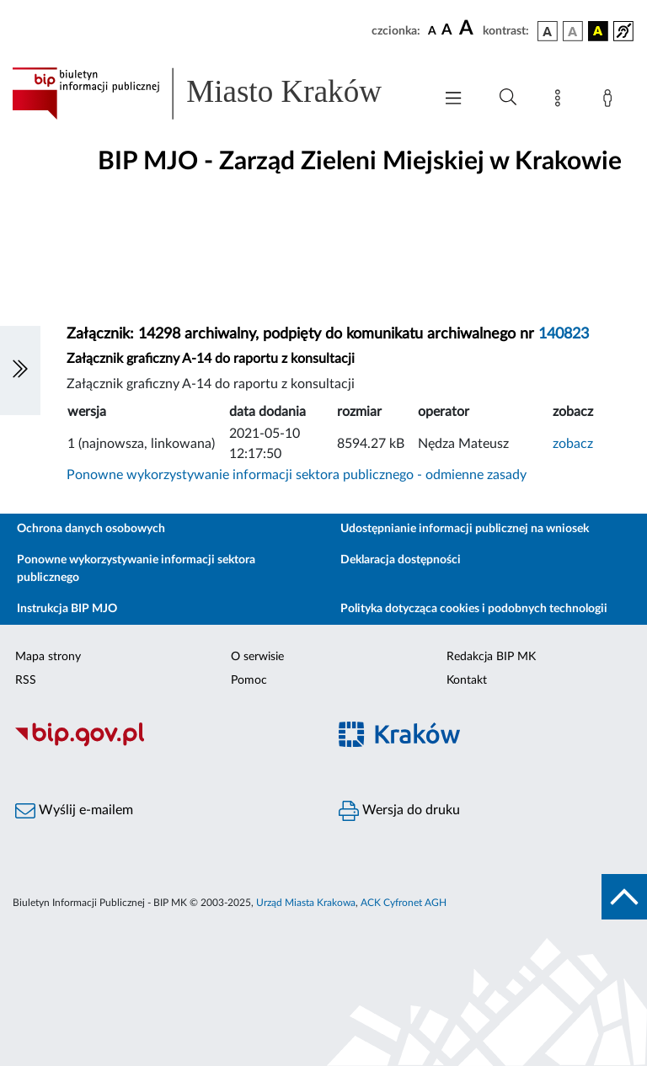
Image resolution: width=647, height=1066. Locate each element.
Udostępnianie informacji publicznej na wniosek (464, 529)
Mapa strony (48, 657)
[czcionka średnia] (447, 30)
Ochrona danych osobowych (91, 529)
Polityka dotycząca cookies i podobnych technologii (473, 609)
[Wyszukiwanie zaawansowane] (508, 97)
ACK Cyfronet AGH (403, 903)
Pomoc (249, 680)
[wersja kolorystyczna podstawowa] (548, 31)
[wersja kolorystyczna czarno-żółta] (598, 31)
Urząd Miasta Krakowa (306, 903)
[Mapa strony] (561, 101)
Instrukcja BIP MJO (67, 609)
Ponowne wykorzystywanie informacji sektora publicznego (136, 569)
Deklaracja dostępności (400, 560)
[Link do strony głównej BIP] (214, 93)
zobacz (573, 443)
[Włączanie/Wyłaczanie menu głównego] (453, 99)
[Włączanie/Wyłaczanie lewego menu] (20, 370)
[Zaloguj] (610, 101)
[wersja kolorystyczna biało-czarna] (573, 31)
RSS (25, 680)
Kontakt (466, 680)
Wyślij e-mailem (74, 811)
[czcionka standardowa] (432, 30)
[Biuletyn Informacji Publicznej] (162, 744)
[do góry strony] (624, 896)
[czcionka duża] (468, 28)
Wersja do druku (399, 811)
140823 (563, 334)
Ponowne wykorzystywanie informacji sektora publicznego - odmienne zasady (297, 475)
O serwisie (257, 657)
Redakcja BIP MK (491, 657)
